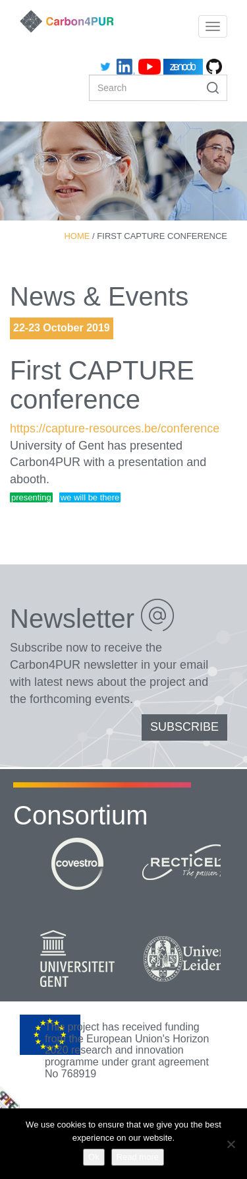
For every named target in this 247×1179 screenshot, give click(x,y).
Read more (138, 1157)
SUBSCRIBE (184, 726)
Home (77, 236)
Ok (93, 1157)
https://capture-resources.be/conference (114, 428)
